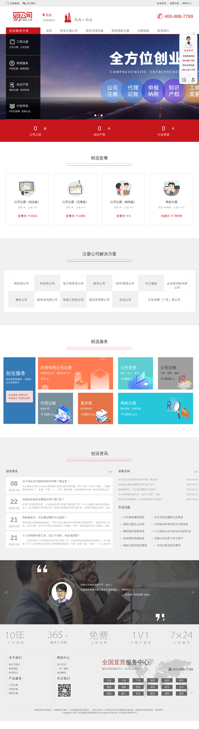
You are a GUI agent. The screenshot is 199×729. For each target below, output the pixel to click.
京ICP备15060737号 (128, 713)
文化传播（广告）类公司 (164, 299)
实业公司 (125, 299)
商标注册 (13, 90)
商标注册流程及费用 (135, 545)
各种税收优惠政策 (133, 538)
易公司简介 (14, 664)
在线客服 (14, 3)
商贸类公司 (21, 283)
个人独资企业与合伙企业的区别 (172, 531)
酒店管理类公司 (99, 299)
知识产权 (22, 84)
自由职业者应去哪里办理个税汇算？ (43, 499)
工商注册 (22, 41)
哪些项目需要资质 (133, 531)
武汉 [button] (167, 687)
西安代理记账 (95, 30)
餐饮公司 (21, 299)
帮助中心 (186, 3)
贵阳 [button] (138, 687)
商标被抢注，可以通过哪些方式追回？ (44, 517)
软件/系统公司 (125, 283)
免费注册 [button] (174, 3)
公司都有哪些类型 (133, 517)
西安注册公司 (69, 30)
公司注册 (13, 47)
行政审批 (22, 105)
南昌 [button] (109, 693)
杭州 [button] (167, 680)
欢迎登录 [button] (161, 3)
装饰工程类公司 (73, 299)
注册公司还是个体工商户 (168, 538)
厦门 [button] (123, 693)
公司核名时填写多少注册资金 (171, 524)
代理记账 (13, 68)
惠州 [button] (152, 693)
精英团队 (13, 668)
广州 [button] (138, 680)
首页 (49, 30)
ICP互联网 (14, 111)
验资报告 (24, 68)
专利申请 (24, 90)
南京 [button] (181, 680)
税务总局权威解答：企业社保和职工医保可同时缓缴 (141, 499)
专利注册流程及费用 (168, 545)
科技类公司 (47, 283)
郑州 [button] (152, 687)
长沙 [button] (181, 687)
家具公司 (99, 283)
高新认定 (26, 111)
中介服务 (151, 283)
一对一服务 (62, 668)
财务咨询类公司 (47, 299)
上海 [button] (123, 680)
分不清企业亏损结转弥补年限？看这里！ (46, 481)
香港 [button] (181, 693)
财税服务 (22, 63)
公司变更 (24, 47)
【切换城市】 (49, 20)
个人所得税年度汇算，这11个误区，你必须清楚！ (51, 535)
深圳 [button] (152, 680)
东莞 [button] (138, 693)
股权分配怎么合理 (133, 524)
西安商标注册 (120, 30)
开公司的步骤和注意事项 (168, 517)
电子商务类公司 (73, 283)
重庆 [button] (109, 687)
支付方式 (61, 664)
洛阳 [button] (167, 693)
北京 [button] (109, 680)
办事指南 (143, 30)
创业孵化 (61, 672)
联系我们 (163, 30)
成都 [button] (123, 687)
